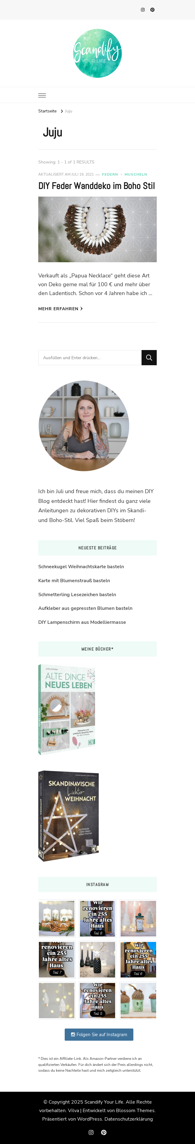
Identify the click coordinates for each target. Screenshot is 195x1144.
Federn (110, 174)
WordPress (89, 1119)
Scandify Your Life (103, 1102)
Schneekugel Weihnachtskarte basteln (81, 566)
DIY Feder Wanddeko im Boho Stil (96, 186)
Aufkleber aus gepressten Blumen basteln (85, 608)
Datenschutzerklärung (128, 1119)
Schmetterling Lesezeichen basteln (77, 594)
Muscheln (136, 174)
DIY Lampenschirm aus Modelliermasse (82, 622)
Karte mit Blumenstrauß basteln (74, 580)
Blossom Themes (135, 1110)
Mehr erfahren (60, 309)
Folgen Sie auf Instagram (99, 1035)
